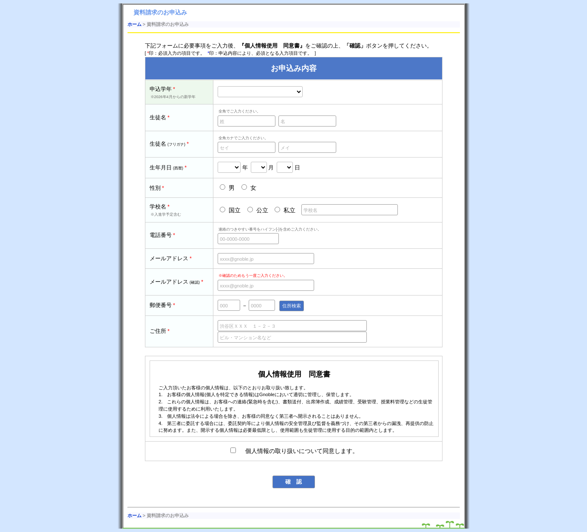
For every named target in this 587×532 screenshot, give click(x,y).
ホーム (135, 24)
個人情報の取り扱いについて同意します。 (294, 451)
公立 (257, 210)
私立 (285, 210)
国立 (230, 210)
